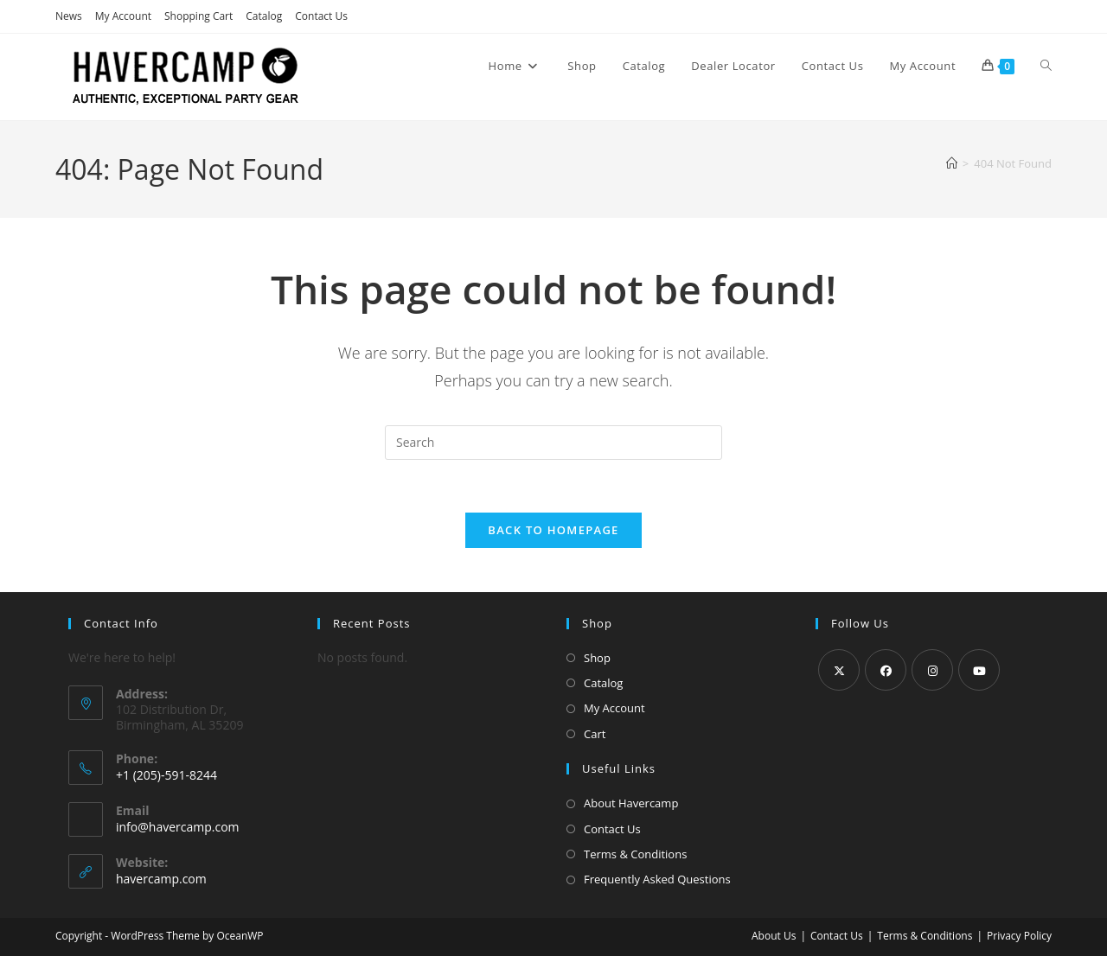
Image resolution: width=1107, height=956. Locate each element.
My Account (123, 16)
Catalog (264, 16)
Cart (594, 734)
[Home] (951, 163)
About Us (774, 935)
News (68, 16)
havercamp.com (161, 878)
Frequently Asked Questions (657, 879)
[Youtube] (979, 670)
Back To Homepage (553, 530)
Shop (597, 658)
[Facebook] (885, 670)
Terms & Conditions (635, 854)
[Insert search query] (553, 442)
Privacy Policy (1019, 935)
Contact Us (321, 16)
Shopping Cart (198, 16)
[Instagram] (932, 670)
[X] (839, 670)
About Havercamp (631, 803)
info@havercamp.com (178, 827)
